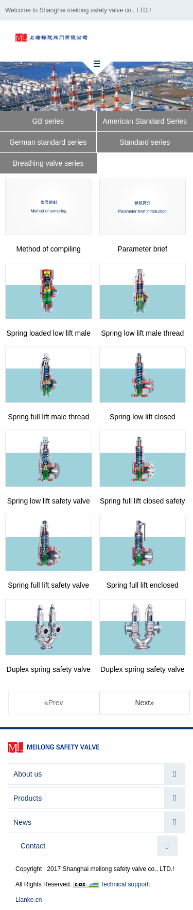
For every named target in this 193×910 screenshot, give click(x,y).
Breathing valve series (48, 163)
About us (27, 774)
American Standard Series (145, 121)
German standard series (47, 142)
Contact (33, 846)
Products (27, 798)
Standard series (144, 142)
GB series (48, 121)
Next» (144, 703)
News (22, 822)
